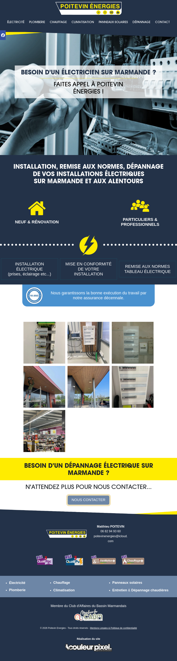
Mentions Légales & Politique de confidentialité (113, 628)
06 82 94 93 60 (111, 531)
